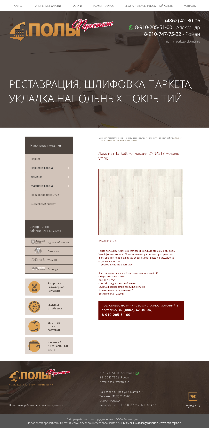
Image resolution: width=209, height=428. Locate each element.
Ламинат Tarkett (165, 138)
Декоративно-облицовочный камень (149, 5)
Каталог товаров (103, 5)
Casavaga (53, 269)
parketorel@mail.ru (119, 382)
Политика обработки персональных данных (36, 405)
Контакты (190, 5)
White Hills (53, 260)
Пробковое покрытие (45, 195)
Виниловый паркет (43, 204)
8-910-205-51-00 (116, 314)
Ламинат (151, 138)
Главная (18, 5)
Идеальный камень (58, 242)
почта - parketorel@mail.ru (183, 41)
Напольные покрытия (48, 5)
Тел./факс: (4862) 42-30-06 (114, 396)
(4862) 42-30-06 (137, 309)
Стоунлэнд (53, 251)
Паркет (35, 159)
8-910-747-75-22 (109, 377)
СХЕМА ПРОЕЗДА (109, 400)
